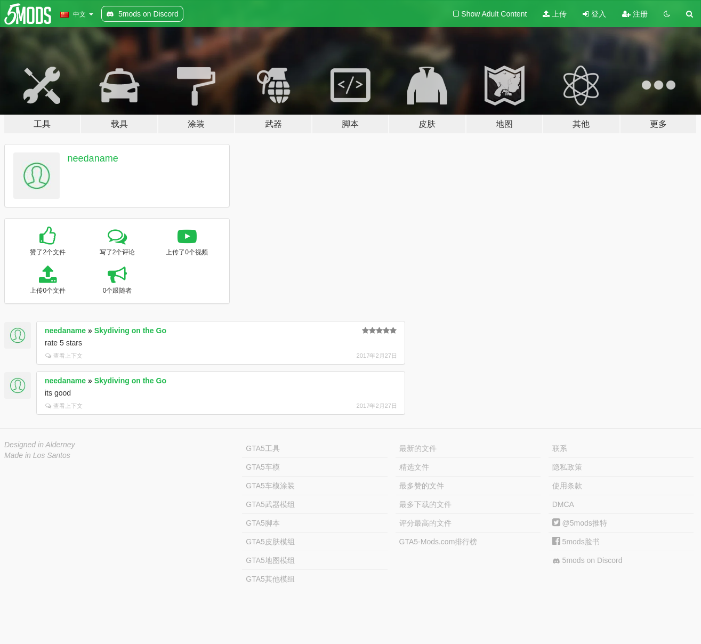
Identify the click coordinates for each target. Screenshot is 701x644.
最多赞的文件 (421, 485)
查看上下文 (64, 355)
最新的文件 (418, 448)
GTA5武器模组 (270, 504)
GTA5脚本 (263, 523)
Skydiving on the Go (130, 330)
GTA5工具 (263, 448)
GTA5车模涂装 (270, 485)
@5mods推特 (579, 523)
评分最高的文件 (425, 523)
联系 (559, 448)
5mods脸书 (576, 541)
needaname (93, 158)
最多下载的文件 (425, 504)
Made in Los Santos (37, 455)
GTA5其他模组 (270, 579)
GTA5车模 (263, 467)
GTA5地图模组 (270, 560)
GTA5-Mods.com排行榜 (438, 541)
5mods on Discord (587, 560)
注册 (635, 14)
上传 (555, 14)
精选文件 (414, 467)
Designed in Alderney (39, 444)
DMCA (563, 504)
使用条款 (567, 485)
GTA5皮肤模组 (270, 541)
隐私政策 (567, 467)
